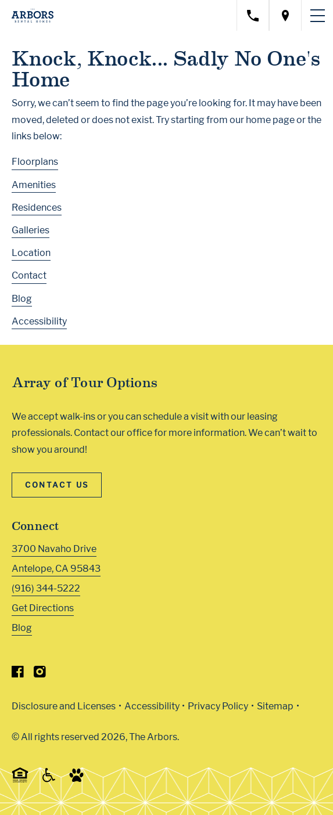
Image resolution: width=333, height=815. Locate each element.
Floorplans (35, 161)
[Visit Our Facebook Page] (18, 674)
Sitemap (275, 706)
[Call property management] (253, 15)
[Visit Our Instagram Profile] (40, 674)
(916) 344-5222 (46, 588)
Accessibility (39, 321)
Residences (37, 207)
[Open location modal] (285, 15)
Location (31, 252)
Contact (29, 275)
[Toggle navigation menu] (317, 15)
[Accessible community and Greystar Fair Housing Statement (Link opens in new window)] (48, 779)
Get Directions (43, 608)
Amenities (34, 184)
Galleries (30, 230)
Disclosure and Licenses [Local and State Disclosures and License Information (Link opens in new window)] (64, 706)
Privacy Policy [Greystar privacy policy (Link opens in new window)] (218, 706)
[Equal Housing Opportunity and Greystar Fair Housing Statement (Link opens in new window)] (20, 780)
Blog (22, 298)
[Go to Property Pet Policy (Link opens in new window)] (76, 779)
